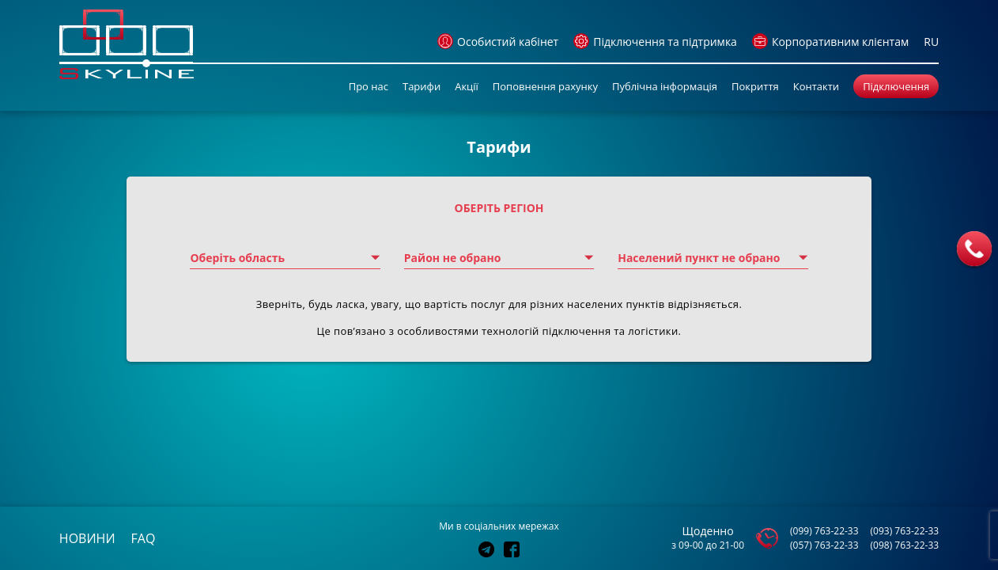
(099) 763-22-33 (824, 531)
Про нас (368, 86)
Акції (466, 86)
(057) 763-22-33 (824, 545)
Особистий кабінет (497, 41)
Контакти (816, 86)
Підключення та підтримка (655, 41)
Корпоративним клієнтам (830, 41)
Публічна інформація (664, 86)
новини (87, 538)
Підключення (896, 86)
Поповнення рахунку (545, 86)
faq (143, 538)
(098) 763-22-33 (905, 545)
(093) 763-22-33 (905, 531)
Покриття (755, 86)
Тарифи (421, 86)
